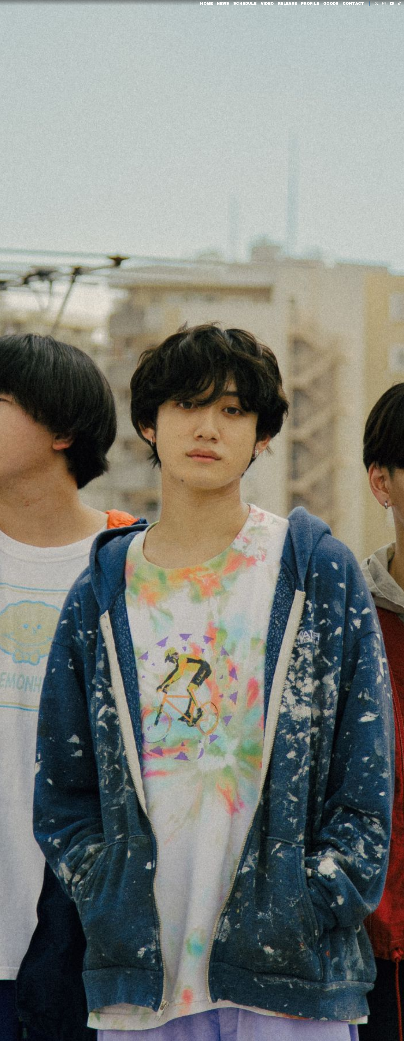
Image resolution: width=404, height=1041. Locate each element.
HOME (194, 22)
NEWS (211, 22)
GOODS (319, 22)
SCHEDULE (232, 22)
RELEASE (275, 22)
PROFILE (298, 22)
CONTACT (341, 22)
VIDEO (254, 22)
